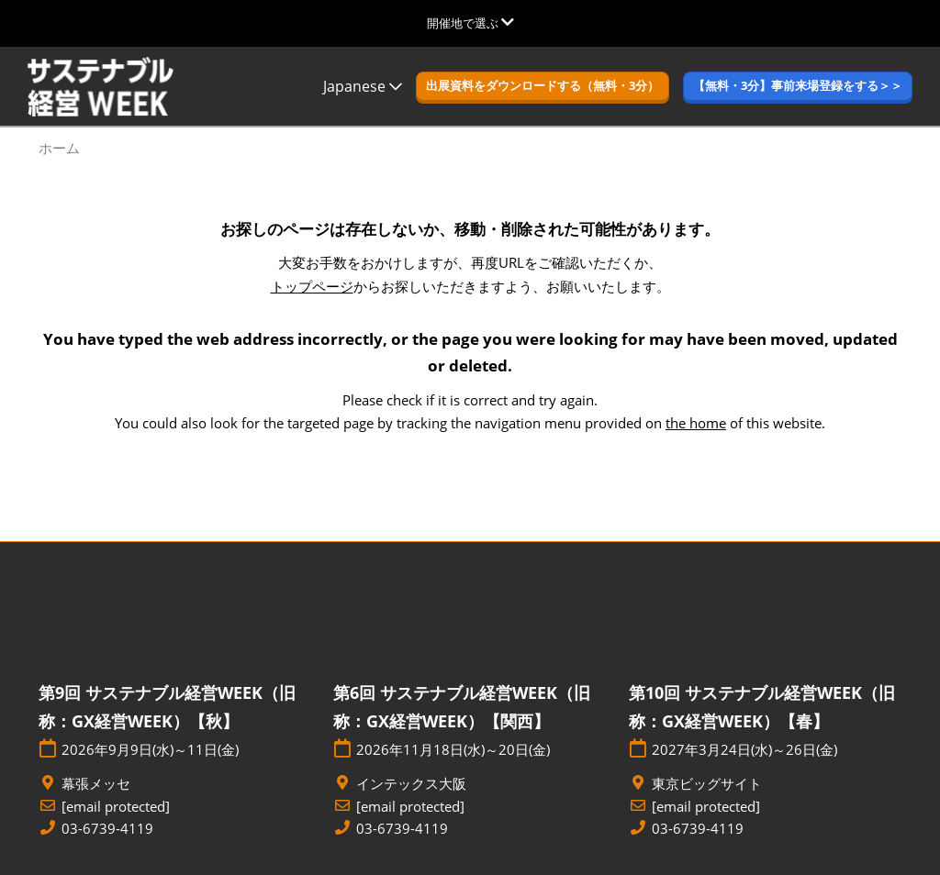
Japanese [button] (362, 86)
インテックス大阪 (411, 783)
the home (696, 423)
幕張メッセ (96, 783)
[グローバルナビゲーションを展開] (470, 23)
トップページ (312, 286)
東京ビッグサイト (707, 783)
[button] (542, 86)
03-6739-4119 (107, 828)
